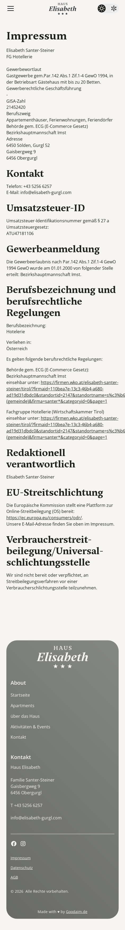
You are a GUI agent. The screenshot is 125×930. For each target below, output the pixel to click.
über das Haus (25, 722)
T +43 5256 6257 (26, 811)
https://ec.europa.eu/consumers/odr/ (44, 518)
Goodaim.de (76, 917)
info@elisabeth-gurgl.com (36, 824)
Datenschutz (22, 873)
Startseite (20, 701)
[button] (9, 8)
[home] (62, 8)
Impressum (21, 863)
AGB (14, 883)
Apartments (22, 711)
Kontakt (18, 743)
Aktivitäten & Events (30, 732)
